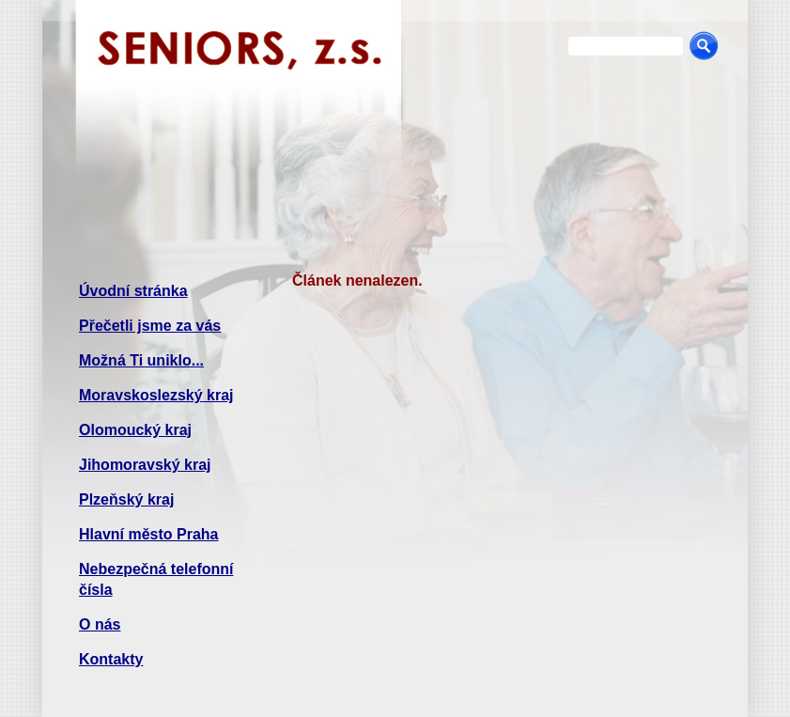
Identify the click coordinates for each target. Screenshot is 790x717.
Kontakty (111, 659)
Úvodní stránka (133, 291)
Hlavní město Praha (149, 534)
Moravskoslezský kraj (156, 395)
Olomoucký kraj (135, 430)
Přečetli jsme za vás (150, 326)
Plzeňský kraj (126, 499)
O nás (99, 624)
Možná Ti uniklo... (141, 360)
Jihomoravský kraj (145, 465)
